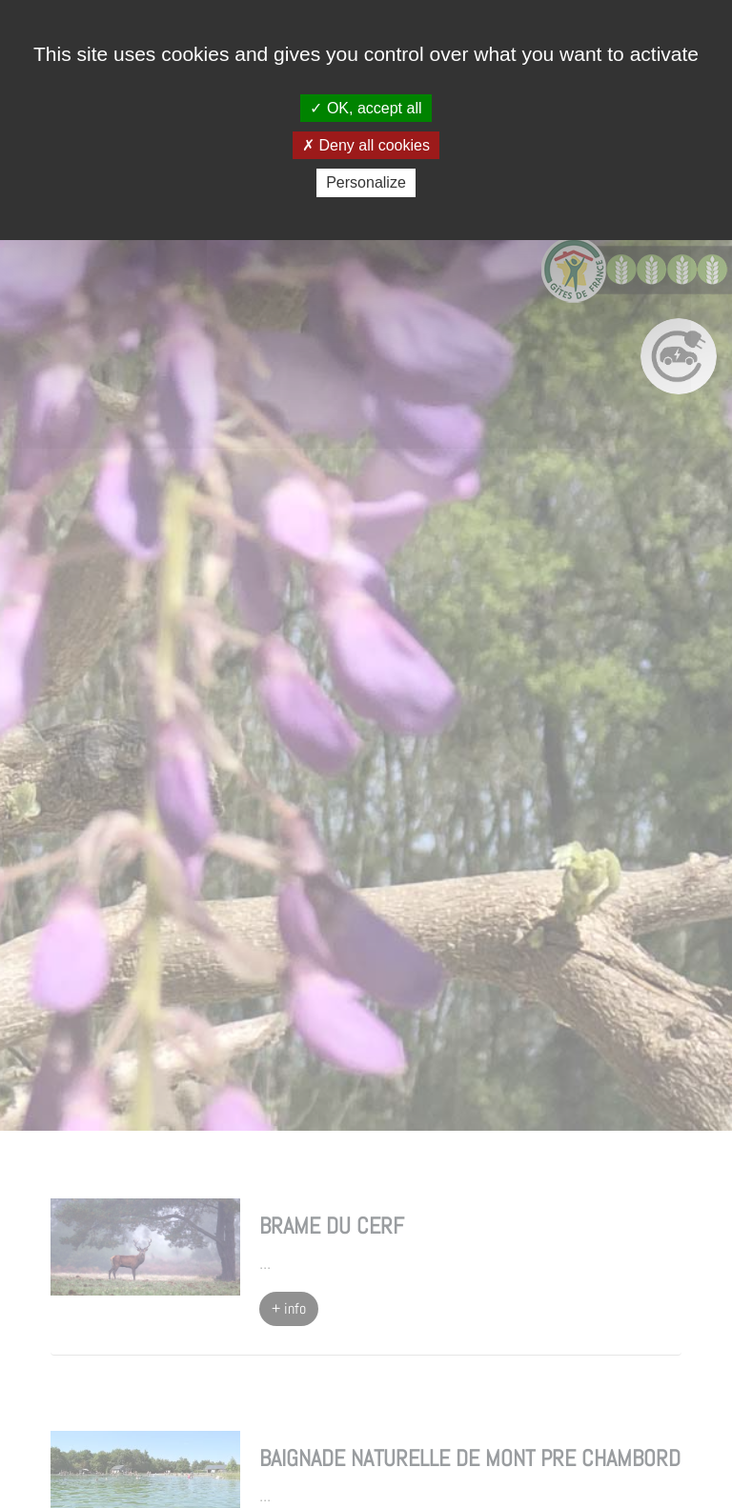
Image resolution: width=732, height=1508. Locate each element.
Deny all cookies (366, 145)
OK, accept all (365, 108)
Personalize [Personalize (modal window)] (366, 182)
